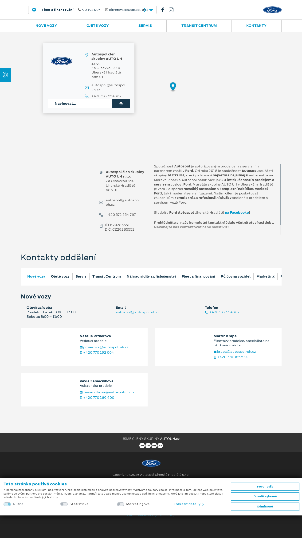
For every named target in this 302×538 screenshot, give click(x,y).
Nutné (18, 504)
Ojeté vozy (97, 25)
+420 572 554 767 (106, 96)
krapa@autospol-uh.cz (235, 351)
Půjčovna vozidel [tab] (236, 276)
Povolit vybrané (265, 496)
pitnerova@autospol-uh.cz (104, 347)
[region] (151, 90)
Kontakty (256, 25)
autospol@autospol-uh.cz (109, 87)
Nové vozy (46, 25)
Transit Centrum (199, 25)
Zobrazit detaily (189, 504)
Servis (145, 25)
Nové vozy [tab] (36, 276)
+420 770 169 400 (97, 397)
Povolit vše (265, 486)
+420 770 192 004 (97, 352)
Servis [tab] (80, 276)
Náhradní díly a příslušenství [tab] (151, 276)
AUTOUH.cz (170, 438)
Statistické (79, 504)
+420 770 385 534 (231, 357)
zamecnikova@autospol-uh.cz (107, 392)
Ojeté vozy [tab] (60, 276)
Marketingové (138, 504)
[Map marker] (173, 87)
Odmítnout (265, 506)
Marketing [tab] (265, 276)
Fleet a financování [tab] (198, 276)
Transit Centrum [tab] (106, 276)
